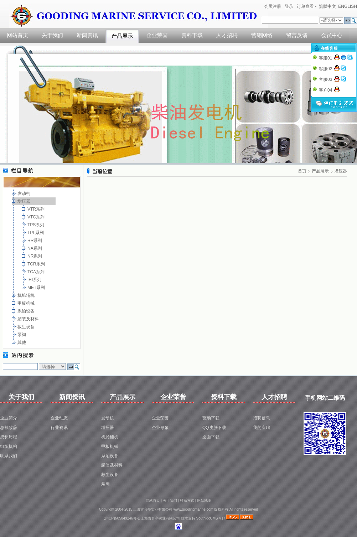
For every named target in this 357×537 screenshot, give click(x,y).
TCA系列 (36, 271)
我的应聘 (261, 427)
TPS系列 (36, 224)
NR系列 (35, 256)
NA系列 (35, 248)
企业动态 (59, 417)
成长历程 (8, 436)
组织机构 (8, 446)
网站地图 (204, 500)
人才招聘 (227, 35)
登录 (289, 6)
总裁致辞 (8, 427)
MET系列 (36, 287)
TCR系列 (36, 264)
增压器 (24, 201)
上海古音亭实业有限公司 (160, 518)
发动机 (24, 193)
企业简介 (8, 417)
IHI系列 (35, 279)
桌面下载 (210, 436)
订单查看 (305, 6)
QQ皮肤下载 (214, 427)
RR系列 (35, 240)
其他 (22, 342)
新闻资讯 (87, 35)
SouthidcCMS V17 (211, 518)
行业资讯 (59, 427)
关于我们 (52, 35)
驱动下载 (210, 417)
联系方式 (187, 500)
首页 (302, 171)
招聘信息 (261, 417)
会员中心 (331, 35)
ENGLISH (347, 6)
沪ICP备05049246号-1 (122, 518)
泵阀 (22, 334)
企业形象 (160, 427)
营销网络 (262, 35)
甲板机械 (26, 303)
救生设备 (26, 326)
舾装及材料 (28, 318)
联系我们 (8, 455)
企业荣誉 (157, 35)
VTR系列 (36, 209)
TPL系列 (36, 232)
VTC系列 (36, 217)
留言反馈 (296, 35)
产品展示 (122, 36)
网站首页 (17, 35)
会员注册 (272, 6)
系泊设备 (26, 311)
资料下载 (192, 35)
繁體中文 (327, 6)
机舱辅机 (26, 295)
